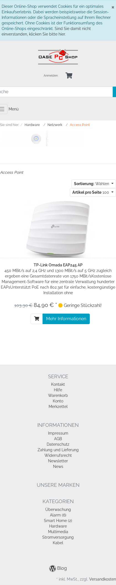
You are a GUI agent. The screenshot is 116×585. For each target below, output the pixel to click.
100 (91, 192)
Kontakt (58, 384)
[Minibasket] (69, 76)
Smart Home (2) (58, 520)
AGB (58, 439)
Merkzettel (58, 406)
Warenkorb (58, 395)
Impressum (58, 433)
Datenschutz (58, 444)
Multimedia (58, 531)
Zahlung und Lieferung (58, 450)
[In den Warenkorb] (37, 319)
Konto (58, 401)
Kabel (58, 543)
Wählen (92, 183)
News (58, 466)
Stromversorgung (58, 537)
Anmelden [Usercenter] (51, 75)
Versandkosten (102, 579)
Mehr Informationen (66, 318)
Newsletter (58, 461)
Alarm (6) (58, 515)
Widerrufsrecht (58, 455)
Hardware (58, 526)
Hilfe (58, 390)
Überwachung (58, 509)
